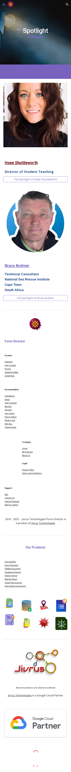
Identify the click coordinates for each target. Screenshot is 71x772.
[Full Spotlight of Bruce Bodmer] (35, 298)
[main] (35, 32)
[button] (4, 4)
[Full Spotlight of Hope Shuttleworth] (35, 179)
